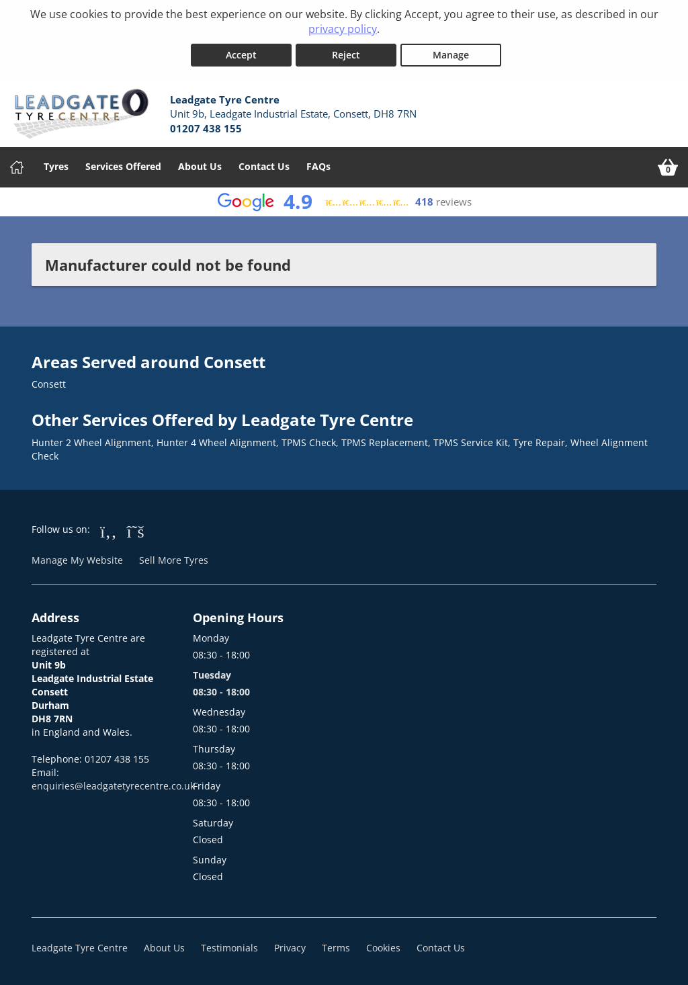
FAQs (318, 166)
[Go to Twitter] (135, 531)
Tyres (56, 166)
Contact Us (264, 166)
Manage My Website (77, 560)
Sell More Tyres (173, 560)
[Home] (17, 167)
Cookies (383, 947)
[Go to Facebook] (108, 531)
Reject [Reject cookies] (346, 54)
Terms (336, 947)
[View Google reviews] (344, 201)
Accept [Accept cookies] (241, 54)
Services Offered (123, 166)
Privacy (290, 947)
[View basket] (668, 167)
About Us (200, 166)
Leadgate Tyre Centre (80, 947)
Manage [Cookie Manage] (451, 54)
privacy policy (342, 29)
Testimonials (229, 947)
